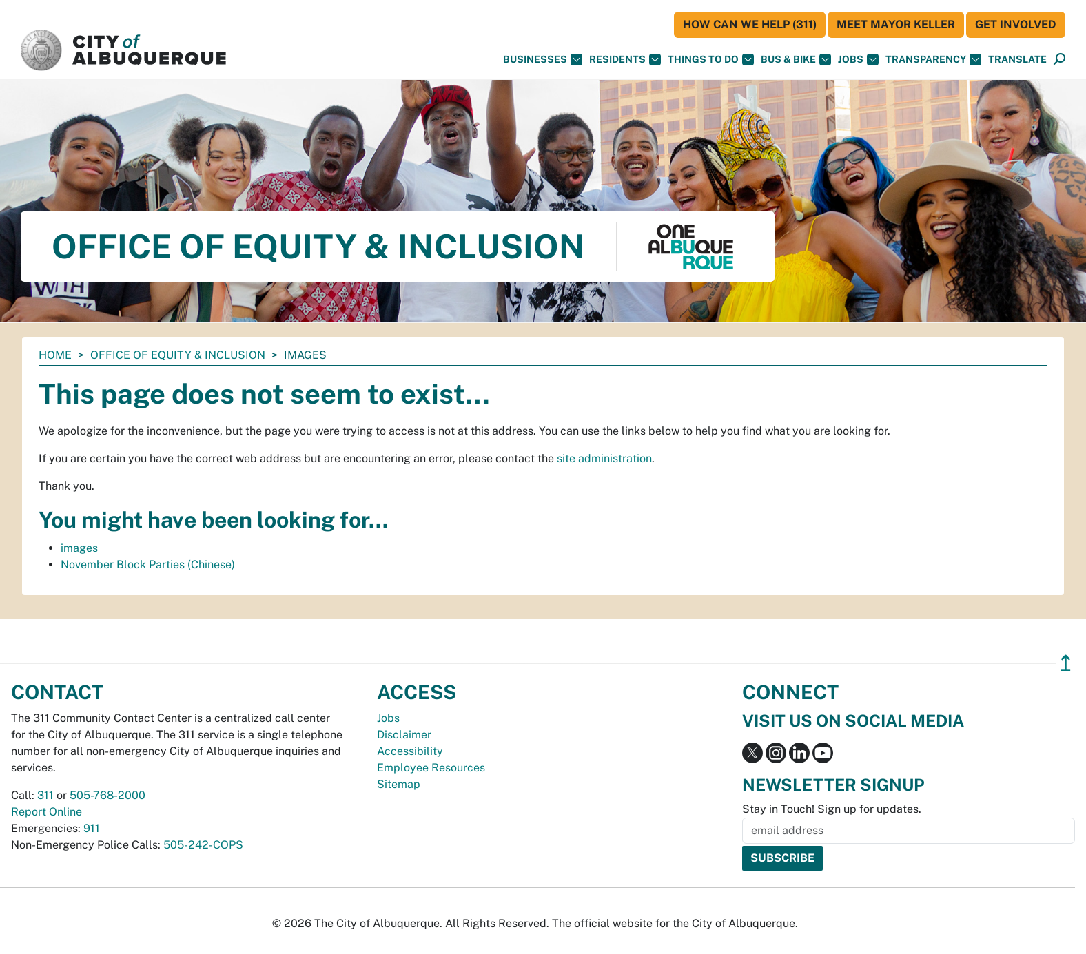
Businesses (542, 59)
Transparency (933, 59)
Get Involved (1015, 24)
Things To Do (711, 59)
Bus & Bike (796, 59)
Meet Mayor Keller (896, 24)
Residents (625, 59)
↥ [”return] (1065, 663)
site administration (604, 458)
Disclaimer (404, 734)
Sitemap (398, 784)
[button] (1017, 59)
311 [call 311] (45, 795)
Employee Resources (431, 767)
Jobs (858, 59)
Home (55, 355)
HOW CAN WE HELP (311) (750, 24)
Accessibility (410, 751)
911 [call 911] (91, 828)
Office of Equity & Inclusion (177, 355)
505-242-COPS (203, 844)
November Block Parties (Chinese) (148, 564)
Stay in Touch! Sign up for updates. (831, 809)
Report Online (46, 811)
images (79, 547)
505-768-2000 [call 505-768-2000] (107, 795)
